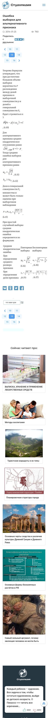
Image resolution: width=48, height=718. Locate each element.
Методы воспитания (15, 422)
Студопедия (16, 5)
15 (7, 60)
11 (17, 49)
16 (14, 60)
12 (5, 55)
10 (10, 49)
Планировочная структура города (22, 497)
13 (12, 55)
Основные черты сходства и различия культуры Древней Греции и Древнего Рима (23, 539)
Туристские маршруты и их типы (23, 461)
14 (19, 55)
